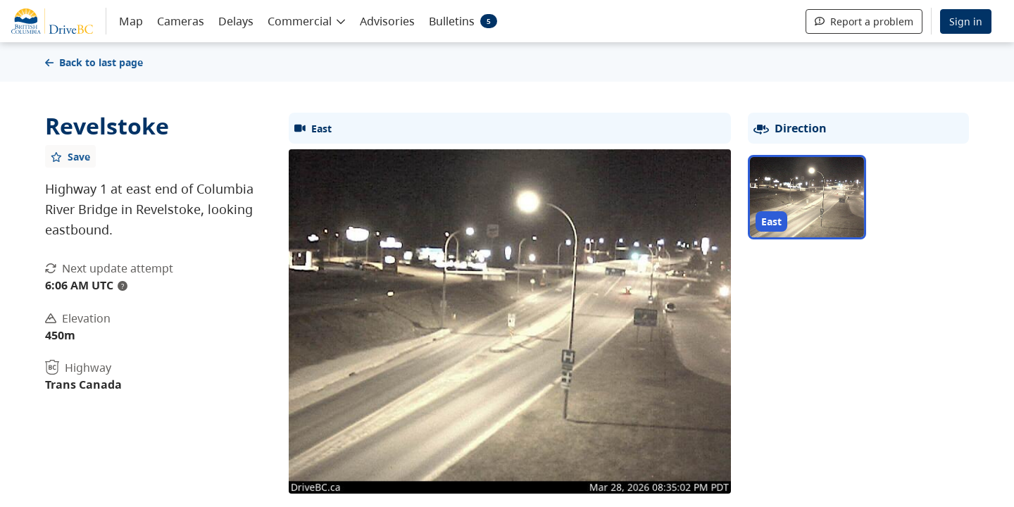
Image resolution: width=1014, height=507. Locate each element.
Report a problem (864, 21)
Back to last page (94, 62)
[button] (307, 20)
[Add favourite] (70, 156)
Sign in (965, 21)
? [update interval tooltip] (122, 286)
